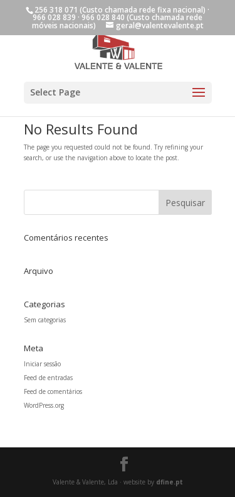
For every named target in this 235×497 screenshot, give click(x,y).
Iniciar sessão (42, 363)
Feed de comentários (53, 391)
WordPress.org (44, 405)
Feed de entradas (48, 377)
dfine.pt (169, 482)
